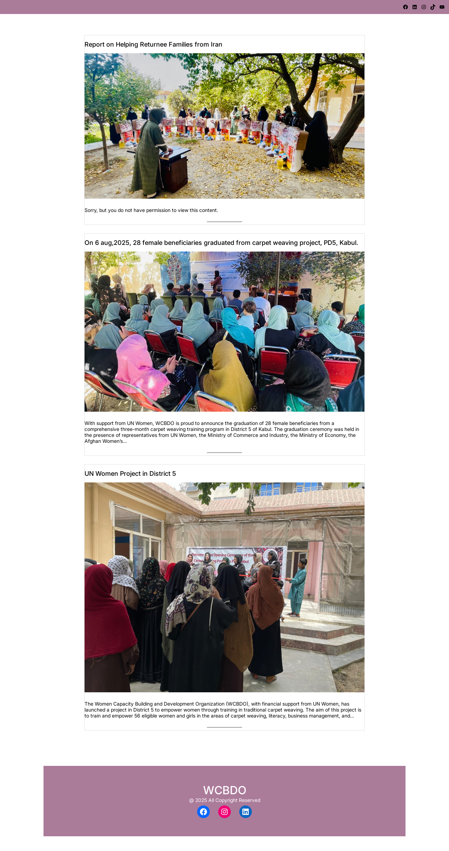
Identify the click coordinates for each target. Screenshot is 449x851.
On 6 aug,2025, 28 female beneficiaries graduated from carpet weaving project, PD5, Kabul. (221, 242)
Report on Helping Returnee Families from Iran (153, 44)
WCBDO (224, 790)
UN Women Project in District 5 (130, 473)
